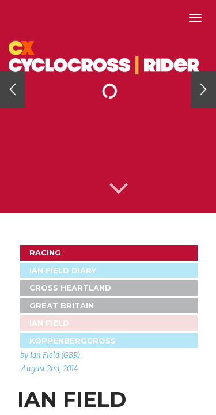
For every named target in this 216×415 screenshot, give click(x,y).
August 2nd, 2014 (49, 368)
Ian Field (49, 322)
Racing (45, 252)
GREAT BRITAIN (61, 305)
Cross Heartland (70, 287)
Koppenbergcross (72, 340)
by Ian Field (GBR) (50, 355)
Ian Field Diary (62, 270)
